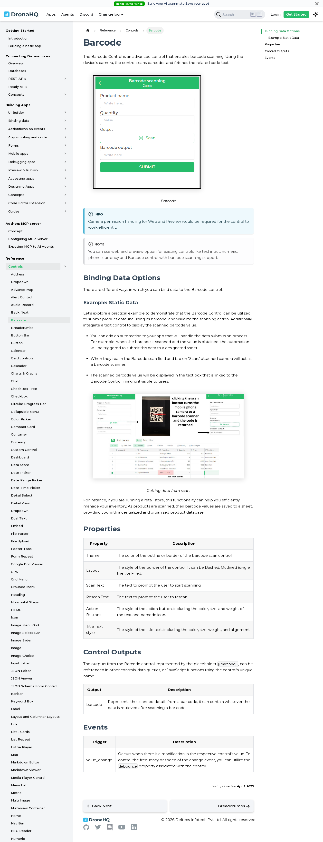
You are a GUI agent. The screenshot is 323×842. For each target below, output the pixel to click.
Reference (15, 258)
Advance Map (22, 290)
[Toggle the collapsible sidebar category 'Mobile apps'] (65, 153)
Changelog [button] (109, 14)
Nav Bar (17, 823)
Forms (13, 145)
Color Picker (21, 419)
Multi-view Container (28, 808)
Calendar (18, 351)
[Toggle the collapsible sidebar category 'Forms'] (65, 145)
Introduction (18, 38)
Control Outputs (277, 51)
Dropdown (19, 282)
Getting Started (20, 30)
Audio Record (22, 305)
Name (16, 816)
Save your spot (197, 3)
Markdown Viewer (26, 770)
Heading (18, 595)
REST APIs (17, 79)
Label (15, 709)
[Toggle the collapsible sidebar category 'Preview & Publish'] (65, 170)
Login (276, 14)
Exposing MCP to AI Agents (31, 246)
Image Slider (21, 640)
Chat (15, 381)
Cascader (19, 366)
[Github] (86, 828)
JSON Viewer (21, 678)
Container (19, 434)
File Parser (19, 534)
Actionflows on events (26, 129)
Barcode (18, 320)
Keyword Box (22, 701)
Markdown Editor (25, 762)
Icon (14, 617)
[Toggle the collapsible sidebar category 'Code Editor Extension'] (65, 203)
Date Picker (21, 473)
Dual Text (19, 518)
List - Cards (20, 732)
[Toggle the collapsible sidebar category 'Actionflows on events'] (65, 128)
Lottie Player (21, 747)
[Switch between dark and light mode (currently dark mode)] (315, 14)
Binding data (18, 120)
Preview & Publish (23, 170)
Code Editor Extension (26, 203)
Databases (17, 71)
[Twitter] (98, 828)
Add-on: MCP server (23, 223)
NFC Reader (21, 831)
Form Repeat (22, 556)
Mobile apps (18, 153)
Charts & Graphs (24, 373)
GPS (14, 572)
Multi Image (20, 800)
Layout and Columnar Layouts (35, 717)
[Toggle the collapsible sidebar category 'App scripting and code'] (65, 137)
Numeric (18, 839)
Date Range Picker (26, 480)
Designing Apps (21, 186)
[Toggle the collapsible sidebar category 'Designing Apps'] (65, 186)
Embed (17, 526)
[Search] (239, 14)
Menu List (19, 785)
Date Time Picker (25, 488)
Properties (272, 44)
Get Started (296, 14)
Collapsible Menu (25, 412)
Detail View (20, 503)
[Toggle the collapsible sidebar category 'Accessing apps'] (65, 178)
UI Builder (16, 112)
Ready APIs (17, 87)
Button (17, 343)
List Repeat (20, 739)
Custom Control (24, 450)
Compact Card (23, 427)
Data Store (20, 465)
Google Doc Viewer (27, 564)
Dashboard (20, 457)
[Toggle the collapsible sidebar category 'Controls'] (65, 266)
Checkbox (19, 396)
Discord (86, 14)
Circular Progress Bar (28, 404)
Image (16, 648)
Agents (67, 14)
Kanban (17, 694)
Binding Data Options (281, 31)
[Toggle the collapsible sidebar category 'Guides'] (65, 211)
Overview (16, 63)
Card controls (22, 358)
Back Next (19, 312)
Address (18, 274)
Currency (18, 442)
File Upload (20, 541)
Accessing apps (21, 178)
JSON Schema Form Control (34, 686)
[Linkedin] (134, 828)
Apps (51, 14)
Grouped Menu (23, 587)
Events (270, 58)
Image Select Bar (25, 633)
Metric (16, 793)
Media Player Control (28, 778)
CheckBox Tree (24, 389)
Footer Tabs (21, 549)
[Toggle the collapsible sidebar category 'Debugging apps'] (65, 161)
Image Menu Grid (25, 625)
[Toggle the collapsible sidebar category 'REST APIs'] (65, 78)
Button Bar (20, 335)
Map (14, 755)
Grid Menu (19, 579)
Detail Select (21, 495)
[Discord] (110, 829)
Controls (15, 266)
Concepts (16, 94)
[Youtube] (121, 828)
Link (14, 724)
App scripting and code (27, 137)
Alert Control (21, 297)
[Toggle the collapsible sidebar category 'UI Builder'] (65, 112)
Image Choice (22, 656)
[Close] (317, 3)
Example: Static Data (283, 38)
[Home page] (87, 30)
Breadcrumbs (22, 328)
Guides (13, 211)
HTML (16, 610)
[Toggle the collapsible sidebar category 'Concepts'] (65, 94)
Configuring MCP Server (28, 239)
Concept (15, 231)
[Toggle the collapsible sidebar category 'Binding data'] (65, 120)
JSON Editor (21, 671)
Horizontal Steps (25, 602)
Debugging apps (22, 162)
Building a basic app (24, 46)
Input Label (20, 663)
